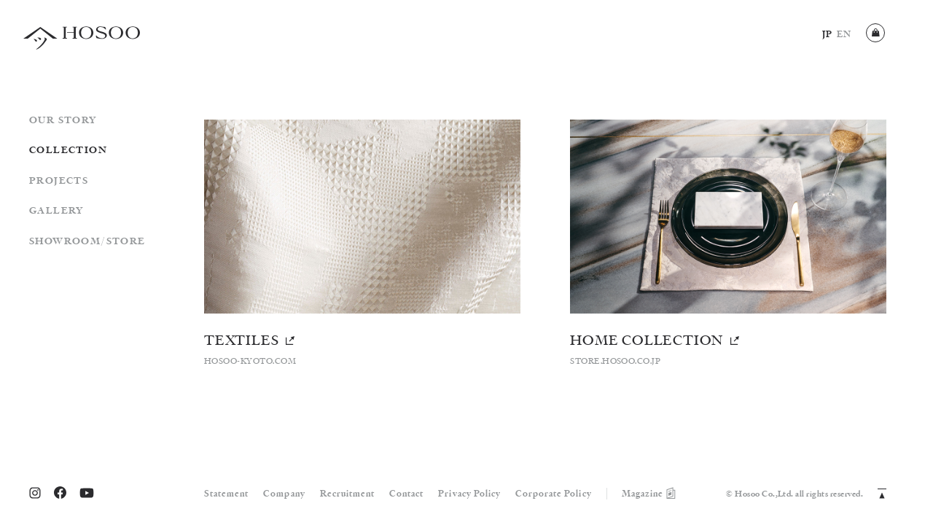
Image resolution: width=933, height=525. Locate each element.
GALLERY (56, 211)
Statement (226, 493)
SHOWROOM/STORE (87, 241)
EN (844, 34)
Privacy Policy (469, 493)
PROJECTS (58, 181)
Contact (406, 493)
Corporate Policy (553, 493)
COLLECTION (68, 150)
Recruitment (347, 493)
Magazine (649, 493)
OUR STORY (63, 120)
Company (284, 493)
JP (827, 34)
